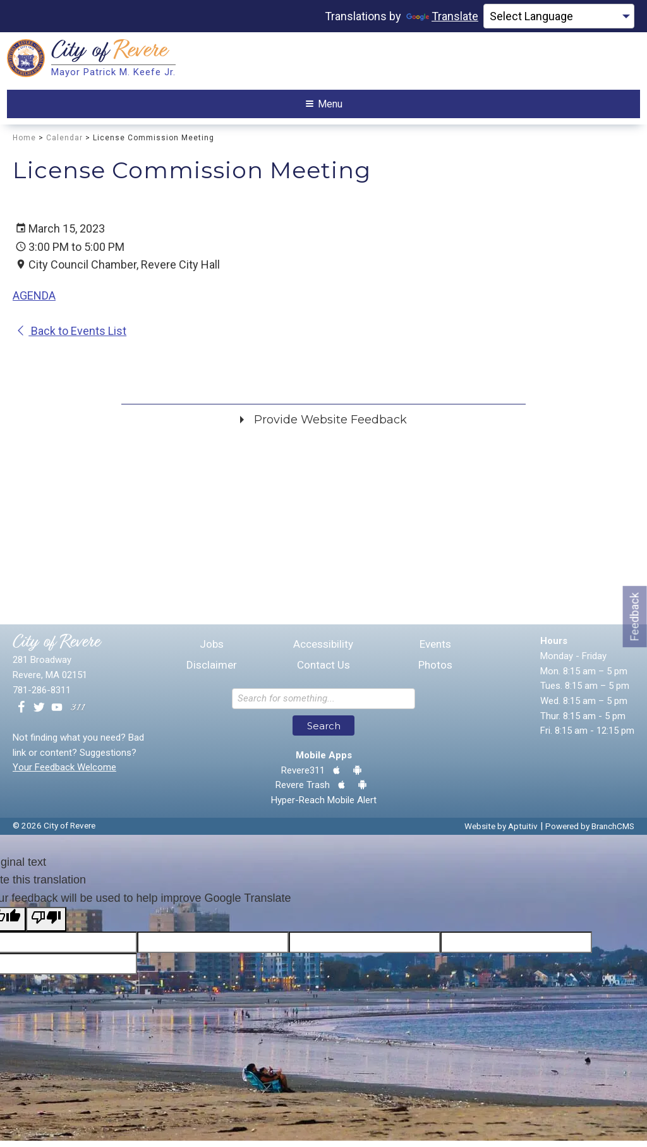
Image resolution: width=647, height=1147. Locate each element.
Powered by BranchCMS (589, 832)
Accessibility (323, 650)
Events (435, 650)
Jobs (212, 650)
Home (24, 143)
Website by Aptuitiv (501, 832)
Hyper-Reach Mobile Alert (324, 805)
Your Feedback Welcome (64, 773)
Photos (435, 671)
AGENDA (34, 301)
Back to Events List (71, 337)
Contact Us (323, 671)
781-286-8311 (42, 695)
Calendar (64, 143)
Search (324, 731)
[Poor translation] (46, 925)
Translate (442, 16)
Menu (324, 106)
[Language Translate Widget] (559, 16)
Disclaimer (211, 671)
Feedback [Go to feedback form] (634, 616)
